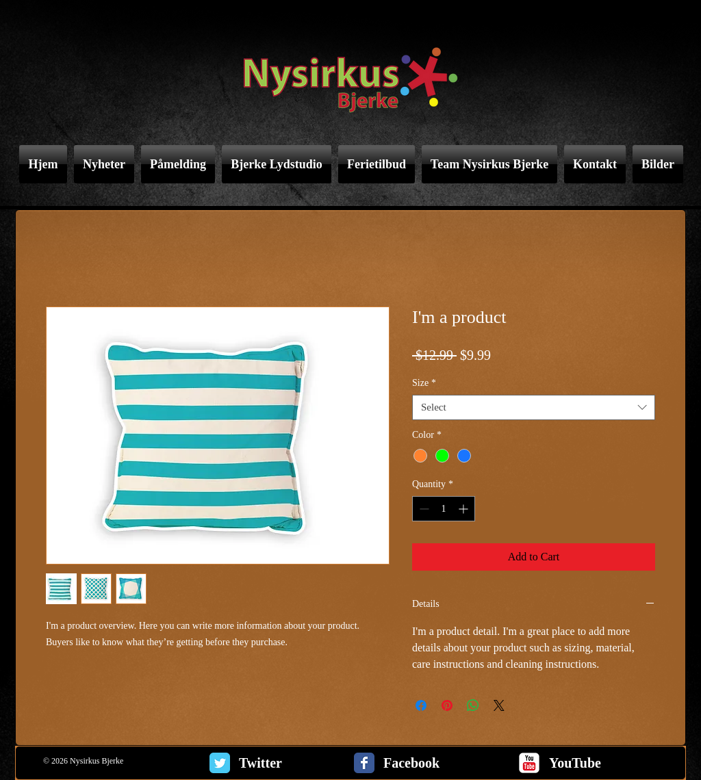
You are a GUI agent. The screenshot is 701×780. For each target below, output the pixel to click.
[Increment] (464, 509)
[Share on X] (499, 705)
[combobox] (533, 408)
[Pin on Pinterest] (447, 705)
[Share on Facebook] (421, 705)
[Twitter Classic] (219, 763)
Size (424, 383)
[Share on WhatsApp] (473, 705)
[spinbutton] (443, 509)
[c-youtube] (529, 763)
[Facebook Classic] (364, 763)
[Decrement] (422, 509)
